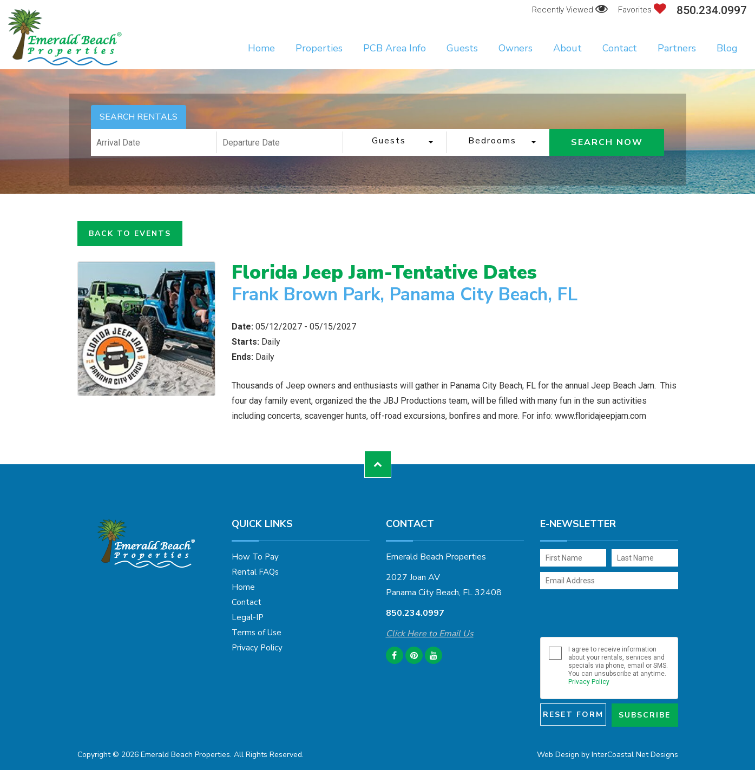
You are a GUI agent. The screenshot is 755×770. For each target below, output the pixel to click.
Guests (462, 48)
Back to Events (130, 233)
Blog (727, 48)
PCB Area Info (394, 48)
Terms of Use (256, 632)
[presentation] (611, 613)
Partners (677, 48)
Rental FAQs (255, 572)
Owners (515, 48)
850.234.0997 (712, 10)
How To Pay (255, 556)
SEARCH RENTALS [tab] (139, 117)
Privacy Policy (257, 647)
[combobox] (395, 142)
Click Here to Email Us (430, 634)
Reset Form (573, 714)
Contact (619, 48)
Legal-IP (248, 617)
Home (261, 48)
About (567, 48)
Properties (319, 48)
